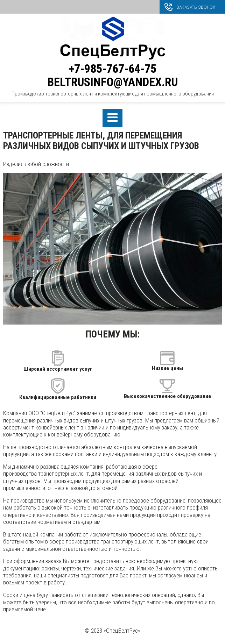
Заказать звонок (196, 7)
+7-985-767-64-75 (112, 68)
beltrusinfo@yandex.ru (112, 82)
